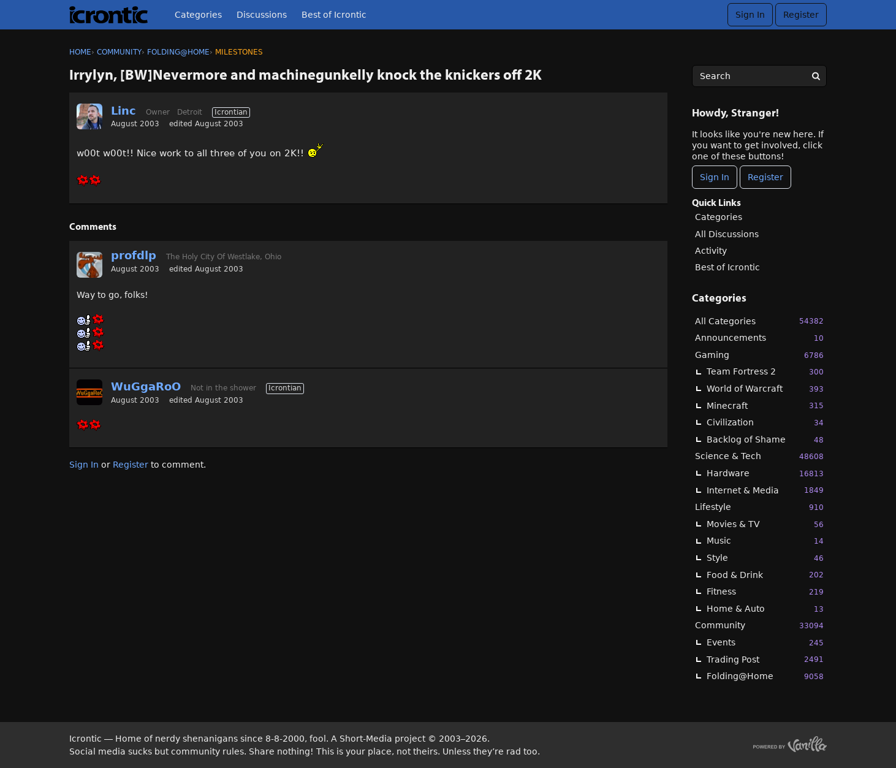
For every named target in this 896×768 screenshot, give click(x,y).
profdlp (133, 255)
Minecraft (765, 405)
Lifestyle (759, 507)
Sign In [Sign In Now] (714, 177)
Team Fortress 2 (765, 372)
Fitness (765, 592)
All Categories (759, 321)
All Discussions (727, 234)
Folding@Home (765, 676)
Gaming (759, 355)
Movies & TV (765, 524)
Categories (198, 15)
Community (759, 625)
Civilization (765, 422)
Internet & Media (765, 490)
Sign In (750, 15)
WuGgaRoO (146, 386)
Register (801, 15)
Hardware (765, 473)
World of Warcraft (765, 389)
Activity (711, 251)
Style (765, 558)
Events (765, 642)
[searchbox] (759, 76)
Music (765, 541)
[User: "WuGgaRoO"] (89, 392)
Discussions (262, 15)
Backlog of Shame (765, 440)
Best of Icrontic (334, 15)
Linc (123, 110)
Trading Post (765, 659)
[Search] (816, 76)
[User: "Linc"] (89, 116)
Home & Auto (765, 609)
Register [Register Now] (765, 177)
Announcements (759, 338)
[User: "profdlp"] (89, 265)
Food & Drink (765, 574)
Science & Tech (759, 456)
